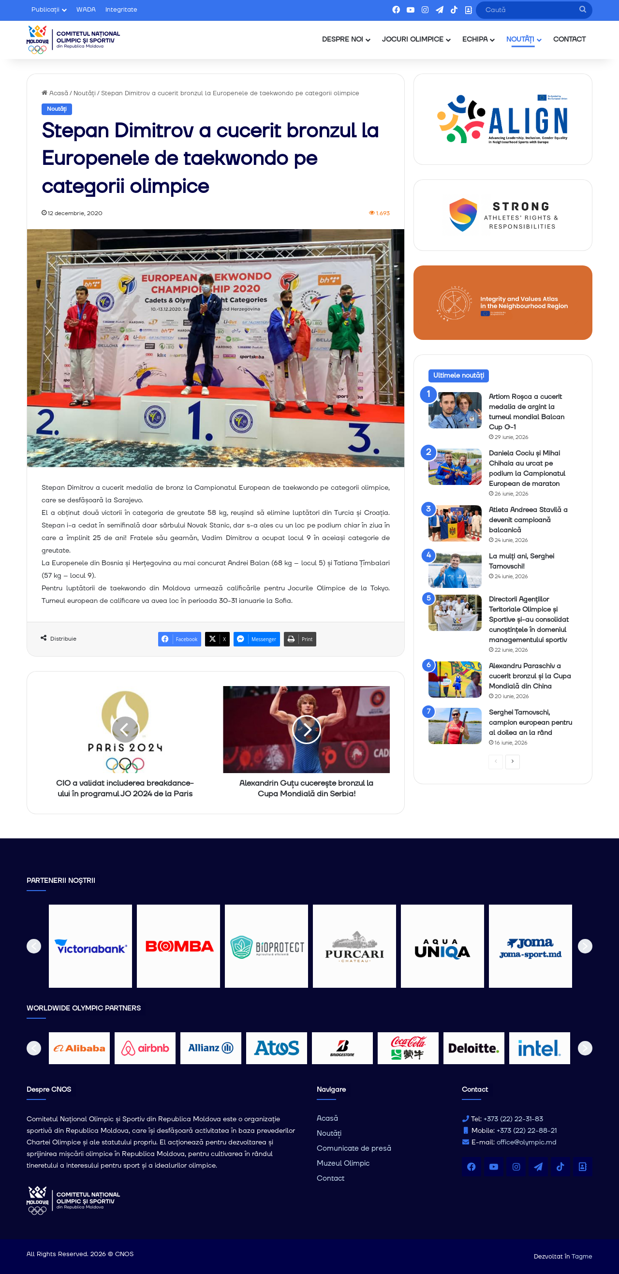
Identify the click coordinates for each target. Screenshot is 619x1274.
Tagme (582, 1256)
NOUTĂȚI (520, 39)
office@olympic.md (527, 1142)
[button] (34, 946)
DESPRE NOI (342, 39)
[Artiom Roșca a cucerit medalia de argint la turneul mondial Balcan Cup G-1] (455, 410)
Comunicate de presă (354, 1148)
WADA (86, 10)
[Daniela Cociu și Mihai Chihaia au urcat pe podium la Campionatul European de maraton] (455, 467)
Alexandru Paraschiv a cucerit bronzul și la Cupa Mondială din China (530, 676)
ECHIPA (474, 39)
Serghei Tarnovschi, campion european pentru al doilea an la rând (530, 722)
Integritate (121, 10)
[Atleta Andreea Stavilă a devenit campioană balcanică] (455, 523)
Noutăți (85, 93)
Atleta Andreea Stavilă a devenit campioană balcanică (528, 520)
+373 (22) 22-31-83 (513, 1119)
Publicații (45, 10)
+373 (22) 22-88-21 (527, 1131)
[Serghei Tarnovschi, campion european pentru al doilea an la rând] (455, 726)
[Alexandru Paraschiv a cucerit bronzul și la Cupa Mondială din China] (455, 679)
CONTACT (569, 39)
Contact (330, 1178)
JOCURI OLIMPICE (412, 39)
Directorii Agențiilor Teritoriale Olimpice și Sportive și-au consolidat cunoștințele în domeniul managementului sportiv (529, 619)
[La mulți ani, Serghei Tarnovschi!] (455, 570)
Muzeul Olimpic (343, 1163)
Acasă (55, 93)
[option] (90, 946)
